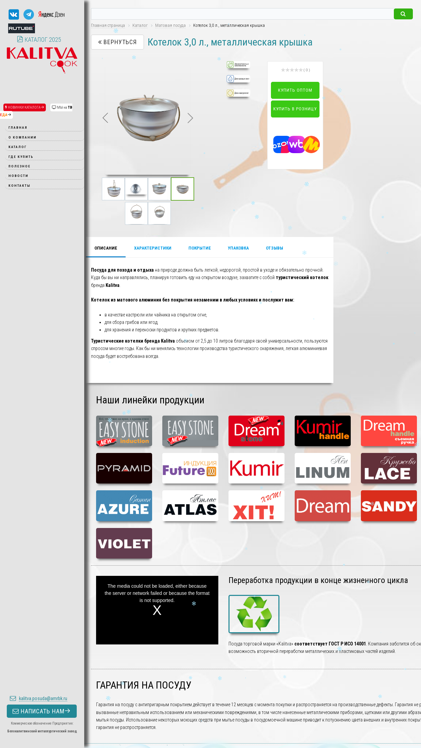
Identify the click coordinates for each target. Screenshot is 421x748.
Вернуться (117, 41)
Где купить (21, 157)
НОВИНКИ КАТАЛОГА (24, 107)
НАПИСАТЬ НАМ (42, 356)
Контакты (19, 185)
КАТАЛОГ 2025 (39, 39)
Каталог (17, 147)
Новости (18, 176)
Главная (18, 127)
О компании (22, 137)
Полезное (19, 166)
